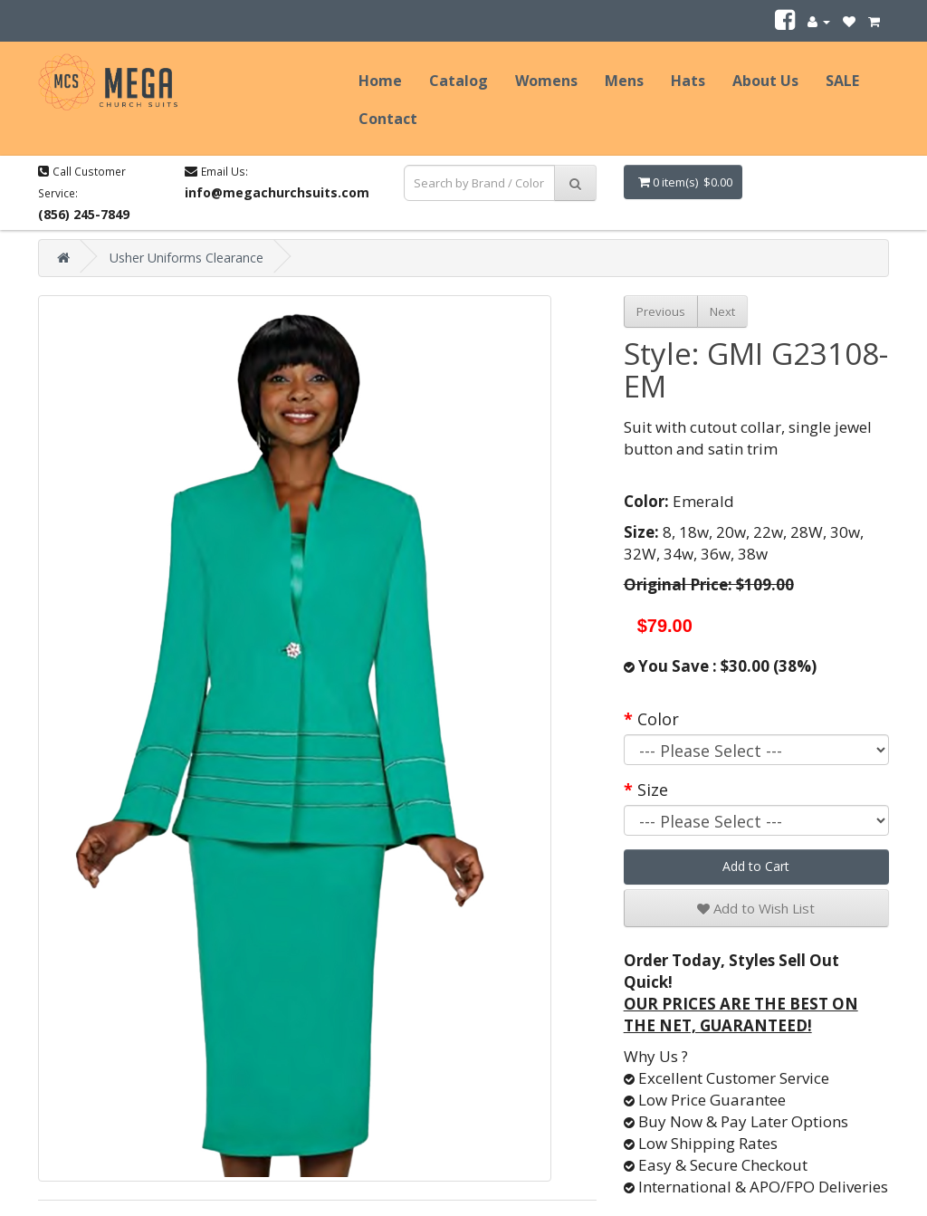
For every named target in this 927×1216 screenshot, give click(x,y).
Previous (660, 311)
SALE (842, 81)
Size (652, 789)
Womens (546, 81)
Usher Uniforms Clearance (186, 257)
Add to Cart (755, 866)
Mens (624, 81)
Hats (688, 81)
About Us (765, 81)
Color (658, 719)
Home (380, 81)
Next (722, 311)
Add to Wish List (756, 908)
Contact (387, 119)
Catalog (458, 81)
